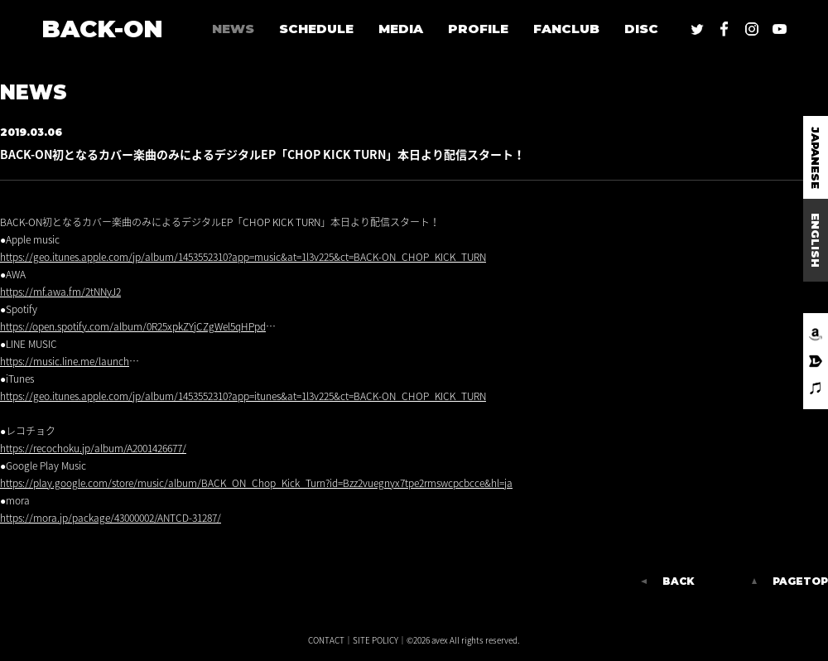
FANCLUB (566, 28)
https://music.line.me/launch (64, 361)
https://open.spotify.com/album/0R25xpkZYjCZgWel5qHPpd (133, 326)
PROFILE (478, 28)
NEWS (233, 28)
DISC (641, 28)
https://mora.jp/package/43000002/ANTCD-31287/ (110, 517)
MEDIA (400, 28)
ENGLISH (815, 240)
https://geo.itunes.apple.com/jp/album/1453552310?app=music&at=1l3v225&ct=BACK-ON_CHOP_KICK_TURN (243, 256)
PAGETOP (800, 581)
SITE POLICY (375, 640)
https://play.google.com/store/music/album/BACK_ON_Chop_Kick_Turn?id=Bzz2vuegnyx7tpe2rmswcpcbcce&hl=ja (256, 482)
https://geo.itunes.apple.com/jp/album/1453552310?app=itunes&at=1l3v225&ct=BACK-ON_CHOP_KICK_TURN (243, 395)
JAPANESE (815, 158)
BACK (678, 581)
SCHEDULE (316, 28)
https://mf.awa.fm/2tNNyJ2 (60, 291)
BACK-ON (102, 29)
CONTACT (326, 640)
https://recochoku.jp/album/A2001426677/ (93, 448)
